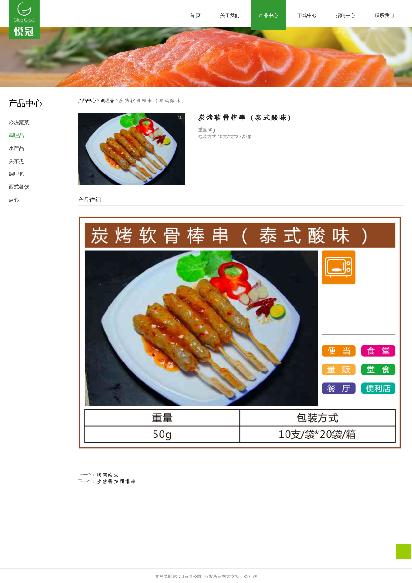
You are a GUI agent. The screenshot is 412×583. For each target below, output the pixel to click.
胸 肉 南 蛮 (107, 474)
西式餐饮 (19, 186)
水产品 (16, 148)
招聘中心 (345, 15)
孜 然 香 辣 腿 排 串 (116, 481)
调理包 (16, 173)
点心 (14, 199)
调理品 (16, 135)
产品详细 (89, 199)
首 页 (195, 15)
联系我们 (384, 15)
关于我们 (229, 15)
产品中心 (268, 15)
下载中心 (307, 15)
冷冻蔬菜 (19, 122)
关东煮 (16, 161)
